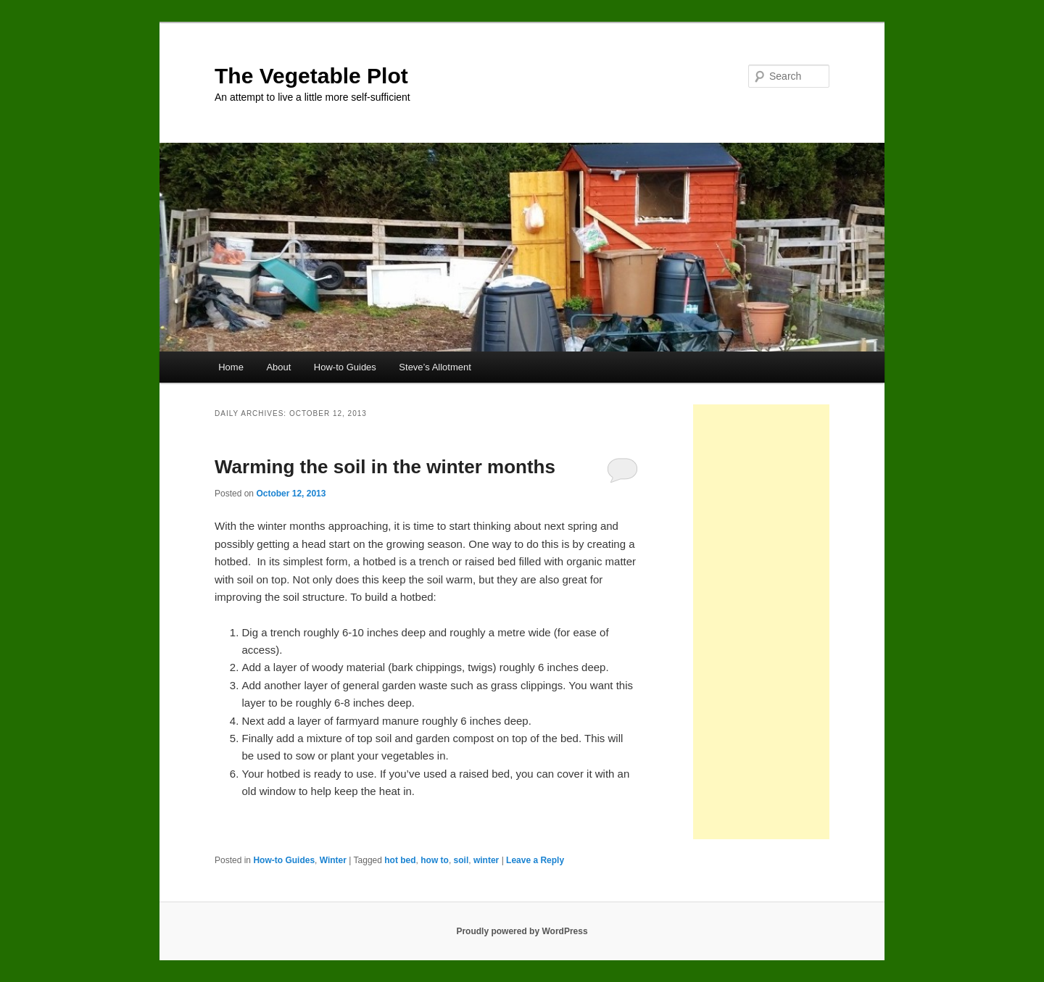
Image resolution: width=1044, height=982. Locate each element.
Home (231, 367)
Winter (333, 860)
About (278, 367)
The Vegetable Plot (311, 76)
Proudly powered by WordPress (521, 931)
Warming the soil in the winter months (385, 467)
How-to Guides (345, 367)
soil (461, 860)
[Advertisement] (761, 621)
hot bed (399, 860)
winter (486, 860)
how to (434, 860)
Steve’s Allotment (435, 367)
